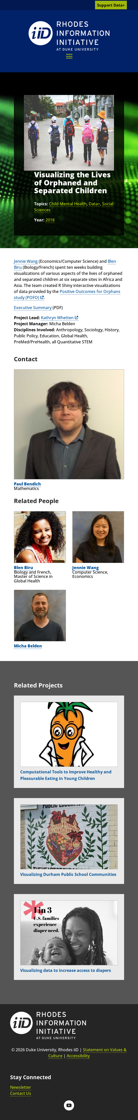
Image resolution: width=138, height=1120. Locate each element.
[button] (69, 56)
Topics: (41, 204)
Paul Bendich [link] (27, 484)
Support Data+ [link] (111, 5)
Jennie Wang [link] (26, 261)
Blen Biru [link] (23, 567)
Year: (39, 220)
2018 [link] (50, 220)
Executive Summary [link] (33, 307)
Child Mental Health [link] (68, 204)
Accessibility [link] (78, 1056)
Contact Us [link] (20, 1093)
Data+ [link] (94, 204)
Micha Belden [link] (28, 646)
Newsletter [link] (20, 1087)
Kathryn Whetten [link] (57, 317)
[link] (69, 36)
